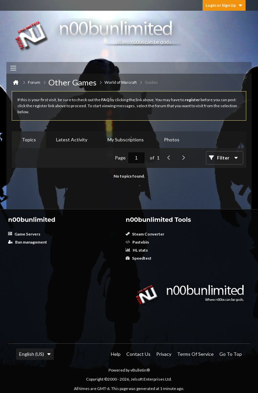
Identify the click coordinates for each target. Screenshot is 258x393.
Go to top (230, 354)
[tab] (29, 139)
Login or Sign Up (224, 5)
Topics (29, 139)
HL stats (137, 250)
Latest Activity (71, 139)
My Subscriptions (126, 139)
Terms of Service (195, 354)
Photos (171, 139)
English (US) (35, 354)
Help (116, 354)
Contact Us (138, 354)
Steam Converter (145, 234)
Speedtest (139, 258)
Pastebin (137, 242)
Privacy (163, 354)
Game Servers (24, 234)
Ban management (27, 242)
